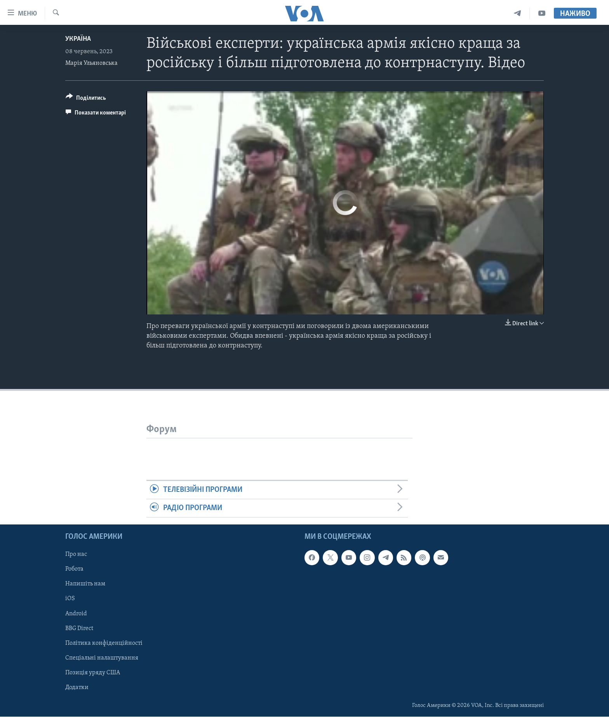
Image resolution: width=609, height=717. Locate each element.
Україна (78, 39)
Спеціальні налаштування (101, 658)
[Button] (86, 99)
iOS (70, 599)
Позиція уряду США (92, 673)
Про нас (76, 555)
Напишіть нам (85, 584)
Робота (74, 569)
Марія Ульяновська (91, 63)
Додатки (77, 687)
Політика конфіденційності (104, 643)
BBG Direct (79, 628)
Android (76, 614)
